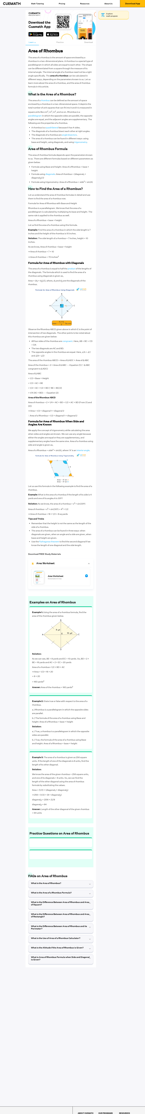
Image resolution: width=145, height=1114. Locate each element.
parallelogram (35, 116)
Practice (60, 42)
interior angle (83, 450)
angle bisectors (69, 135)
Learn (32, 42)
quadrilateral (52, 127)
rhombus (45, 100)
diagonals (50, 174)
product (71, 268)
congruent (67, 341)
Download (88, 42)
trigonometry (80, 142)
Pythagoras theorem (49, 541)
